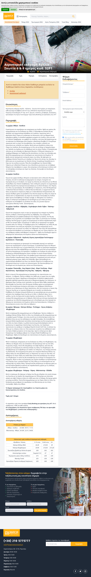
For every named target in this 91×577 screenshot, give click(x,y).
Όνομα (7, 501)
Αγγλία (31, 71)
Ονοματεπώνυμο (68, 84)
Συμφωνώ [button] (5, 9)
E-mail (7, 507)
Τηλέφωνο (66, 92)
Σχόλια (65, 117)
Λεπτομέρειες (43, 76)
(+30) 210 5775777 (17, 541)
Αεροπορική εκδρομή (47, 71)
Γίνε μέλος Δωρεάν (40, 510)
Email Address (67, 100)
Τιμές (20, 76)
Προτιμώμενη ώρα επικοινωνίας (72, 109)
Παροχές (31, 76)
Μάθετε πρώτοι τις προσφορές (57, 540)
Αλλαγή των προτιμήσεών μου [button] (27, 9)
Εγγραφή (79, 544)
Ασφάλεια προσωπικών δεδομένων (72, 134)
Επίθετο (29, 501)
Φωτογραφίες (53, 76)
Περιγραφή (9, 76)
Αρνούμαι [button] (13, 9)
